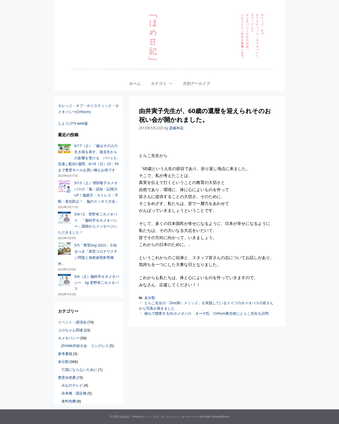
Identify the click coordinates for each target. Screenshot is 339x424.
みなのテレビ (72, 385)
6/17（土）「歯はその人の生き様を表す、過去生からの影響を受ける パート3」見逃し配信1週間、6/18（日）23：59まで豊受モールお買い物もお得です (88, 157)
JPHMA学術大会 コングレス (85, 345)
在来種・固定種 (74, 393)
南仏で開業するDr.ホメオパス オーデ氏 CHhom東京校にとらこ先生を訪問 (206, 313)
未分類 (149, 297)
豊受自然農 (67, 377)
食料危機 (68, 401)
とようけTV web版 (73, 123)
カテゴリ (164, 83)
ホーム (135, 83)
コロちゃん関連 (70, 330)
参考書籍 (65, 353)
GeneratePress (220, 416)
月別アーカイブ (196, 83)
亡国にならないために (79, 369)
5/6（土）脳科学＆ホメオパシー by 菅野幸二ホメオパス (96, 282)
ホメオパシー (68, 338)
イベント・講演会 (72, 322)
